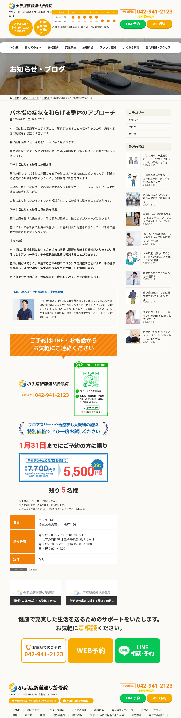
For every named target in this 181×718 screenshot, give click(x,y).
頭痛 (15, 715)
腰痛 (42, 715)
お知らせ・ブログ (150, 710)
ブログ (132, 127)
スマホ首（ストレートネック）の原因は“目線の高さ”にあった (157, 316)
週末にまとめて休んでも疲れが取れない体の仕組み (156, 198)
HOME (16, 710)
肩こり (28, 715)
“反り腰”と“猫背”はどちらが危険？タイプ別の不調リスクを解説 (157, 237)
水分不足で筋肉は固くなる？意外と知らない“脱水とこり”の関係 (157, 257)
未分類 (132, 134)
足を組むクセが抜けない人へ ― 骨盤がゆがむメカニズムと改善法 (157, 335)
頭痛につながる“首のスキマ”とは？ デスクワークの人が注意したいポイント (157, 218)
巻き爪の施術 (156, 715)
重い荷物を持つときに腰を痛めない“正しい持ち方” (156, 296)
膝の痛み (77, 715)
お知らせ (33, 569)
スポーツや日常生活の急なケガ (107, 715)
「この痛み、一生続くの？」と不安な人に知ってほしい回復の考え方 (156, 159)
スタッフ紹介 (57, 710)
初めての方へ (34, 710)
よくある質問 (79, 710)
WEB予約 (159, 24)
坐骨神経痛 (59, 715)
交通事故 (136, 715)
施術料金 (99, 710)
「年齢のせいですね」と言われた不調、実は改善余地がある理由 (156, 178)
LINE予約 (133, 24)
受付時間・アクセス (122, 710)
